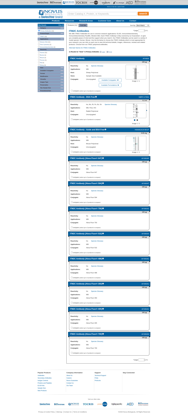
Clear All (61, 25)
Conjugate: (74, 79)
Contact (132, 21)
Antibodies (41, 375)
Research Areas (86, 21)
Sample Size (42, 388)
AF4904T (145, 183)
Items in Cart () (112, 6)
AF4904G (145, 259)
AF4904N (145, 334)
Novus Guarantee (72, 380)
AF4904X (145, 234)
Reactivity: (74, 66)
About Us (120, 21)
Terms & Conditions (80, 412)
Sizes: (72, 76)
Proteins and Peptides (45, 383)
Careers (69, 378)
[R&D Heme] (140, 2)
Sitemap (59, 412)
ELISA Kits (41, 385)
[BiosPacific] (106, 2)
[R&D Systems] (56, 2)
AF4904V (145, 309)
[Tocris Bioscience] (81, 2)
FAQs (96, 378)
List (102, 52)
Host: (72, 72)
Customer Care (104, 21)
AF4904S (145, 209)
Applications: (75, 69)
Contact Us (70, 383)
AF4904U (145, 284)
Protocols (98, 380)
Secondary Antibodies (45, 378)
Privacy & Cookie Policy (46, 412)
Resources (69, 21)
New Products (42, 390)
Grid (109, 52)
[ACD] (129, 2)
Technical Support (100, 375)
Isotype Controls (43, 380)
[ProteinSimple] (94, 2)
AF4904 (146, 58)
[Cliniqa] (118, 2)
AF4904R (145, 158)
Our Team (70, 385)
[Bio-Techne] (43, 2)
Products (56, 21)
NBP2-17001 (144, 97)
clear (62, 28)
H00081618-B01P (142, 130)
